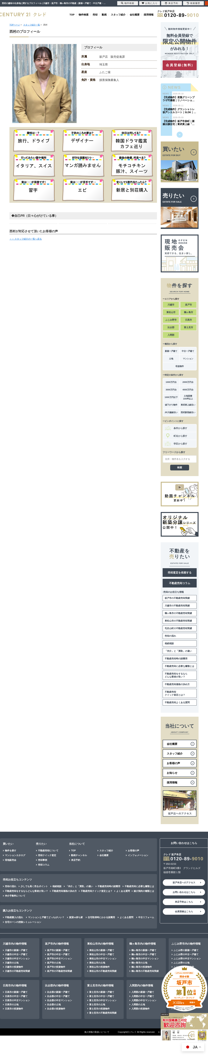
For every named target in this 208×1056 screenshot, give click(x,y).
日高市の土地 (12, 1004)
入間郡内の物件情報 (141, 985)
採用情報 (149, 14)
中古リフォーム (146, 917)
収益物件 (179, 366)
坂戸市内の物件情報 (57, 943)
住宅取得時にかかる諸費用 (101, 917)
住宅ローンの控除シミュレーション (23, 922)
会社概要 (135, 14)
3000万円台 (171, 390)
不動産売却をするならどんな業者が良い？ (176, 675)
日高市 (188, 320)
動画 (104, 14)
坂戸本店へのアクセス (184, 882)
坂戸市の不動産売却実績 (177, 598)
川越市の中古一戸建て (16, 954)
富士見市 (188, 327)
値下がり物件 (171, 405)
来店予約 (75, 860)
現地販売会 (10, 860)
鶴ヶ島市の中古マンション (145, 958)
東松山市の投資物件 (99, 967)
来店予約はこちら (184, 902)
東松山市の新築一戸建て (101, 950)
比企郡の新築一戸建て (58, 992)
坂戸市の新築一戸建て (58, 950)
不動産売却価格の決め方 (177, 684)
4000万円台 (187, 390)
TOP (72, 14)
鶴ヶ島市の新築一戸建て (143, 950)
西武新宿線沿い (188, 412)
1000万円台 (171, 382)
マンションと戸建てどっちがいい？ (46, 917)
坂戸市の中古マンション (59, 958)
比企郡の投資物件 (56, 1008)
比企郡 (171, 327)
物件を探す (10, 850)
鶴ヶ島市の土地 (139, 962)
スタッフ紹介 (118, 14)
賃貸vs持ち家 (76, 917)
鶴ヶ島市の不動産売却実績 (178, 613)
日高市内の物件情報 (15, 985)
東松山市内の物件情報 (100, 943)
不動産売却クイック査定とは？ (175, 693)
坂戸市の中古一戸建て (58, 954)
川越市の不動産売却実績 (177, 605)
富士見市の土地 (97, 1004)
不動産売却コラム (179, 583)
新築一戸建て (171, 351)
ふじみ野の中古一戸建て (186, 954)
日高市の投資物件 (14, 1008)
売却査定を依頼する (180, 572)
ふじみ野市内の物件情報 (186, 943)
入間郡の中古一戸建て (142, 996)
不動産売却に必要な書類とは (179, 666)
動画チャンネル (79, 855)
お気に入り (150, 3)
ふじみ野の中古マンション (187, 958)
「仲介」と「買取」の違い (178, 651)
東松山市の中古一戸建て (101, 954)
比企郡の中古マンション (59, 1000)
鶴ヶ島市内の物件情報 (142, 943)
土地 (171, 358)
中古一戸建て (188, 351)
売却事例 (42, 860)
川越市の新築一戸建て (16, 950)
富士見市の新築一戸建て (101, 992)
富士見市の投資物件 (99, 1008)
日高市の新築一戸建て (16, 992)
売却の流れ (170, 636)
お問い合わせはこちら (184, 892)
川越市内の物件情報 (15, 943)
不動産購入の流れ (14, 917)
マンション (188, 358)
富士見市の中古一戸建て (101, 996)
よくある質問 (123, 891)
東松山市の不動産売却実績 (178, 620)
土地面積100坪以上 (188, 397)
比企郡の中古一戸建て (58, 996)
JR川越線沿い (171, 412)
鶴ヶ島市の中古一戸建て (143, 954)
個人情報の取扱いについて (96, 1032)
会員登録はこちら (184, 911)
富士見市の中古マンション (102, 1000)
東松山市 (170, 312)
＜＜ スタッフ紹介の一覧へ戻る (25, 239)
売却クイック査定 (47, 855)
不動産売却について (48, 850)
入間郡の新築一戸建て (142, 992)
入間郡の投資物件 (140, 1008)
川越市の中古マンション (17, 958)
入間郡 (171, 335)
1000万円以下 (171, 397)
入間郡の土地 (138, 1004)
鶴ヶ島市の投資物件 (141, 967)
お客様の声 (133, 850)
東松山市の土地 (97, 962)
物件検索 (83, 14)
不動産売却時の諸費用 (176, 658)
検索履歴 (193, 3)
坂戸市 (188, 304)
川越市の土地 (12, 962)
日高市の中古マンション (17, 1000)
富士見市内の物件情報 (100, 985)
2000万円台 (187, 382)
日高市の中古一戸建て (16, 996)
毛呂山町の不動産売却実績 (178, 628)
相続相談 (169, 643)
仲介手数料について (15, 895)
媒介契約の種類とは (144, 891)
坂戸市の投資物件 (56, 967)
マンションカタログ (15, 855)
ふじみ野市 (171, 320)
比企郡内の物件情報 (57, 985)
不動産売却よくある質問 (177, 702)
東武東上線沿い (188, 405)
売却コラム (43, 864)
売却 (95, 14)
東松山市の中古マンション (102, 958)
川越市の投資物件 (14, 967)
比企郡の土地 (54, 1004)
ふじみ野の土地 (181, 962)
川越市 (171, 304)
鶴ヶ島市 (188, 312)
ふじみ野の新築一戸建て (186, 950)
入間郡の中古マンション (143, 1000)
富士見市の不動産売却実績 (102, 1013)
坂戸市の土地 (54, 962)
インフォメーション (138, 855)
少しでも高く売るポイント (34, 886)
